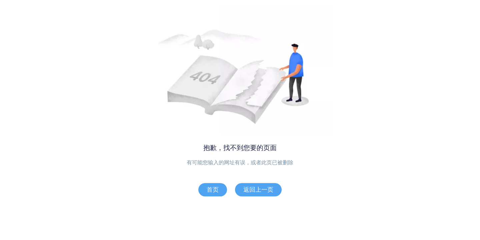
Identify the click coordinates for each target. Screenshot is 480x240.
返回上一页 (258, 189)
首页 (213, 189)
